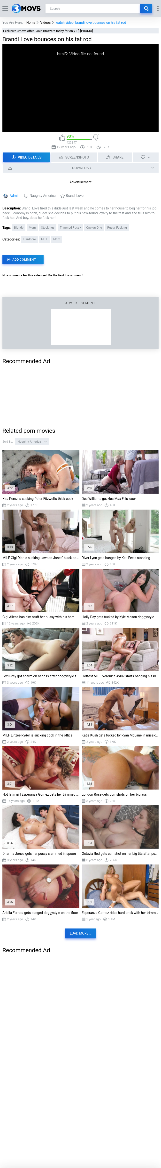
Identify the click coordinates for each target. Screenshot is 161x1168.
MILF (44, 239)
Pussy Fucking (117, 227)
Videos (45, 22)
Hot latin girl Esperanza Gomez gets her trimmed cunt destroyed (40, 794)
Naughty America (43, 196)
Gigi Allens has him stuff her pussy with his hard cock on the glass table (40, 617)
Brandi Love (75, 196)
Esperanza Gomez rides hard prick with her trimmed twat (120, 913)
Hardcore (29, 239)
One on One (94, 227)
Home (31, 22)
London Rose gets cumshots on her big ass (114, 794)
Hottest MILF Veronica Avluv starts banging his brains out (120, 676)
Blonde (18, 227)
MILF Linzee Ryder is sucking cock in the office (37, 735)
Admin (14, 196)
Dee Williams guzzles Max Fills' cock (109, 499)
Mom (32, 227)
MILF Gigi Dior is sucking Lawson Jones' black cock (40, 558)
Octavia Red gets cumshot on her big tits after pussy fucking (120, 854)
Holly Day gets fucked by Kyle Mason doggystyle (118, 617)
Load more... (80, 933)
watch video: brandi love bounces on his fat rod (90, 22)
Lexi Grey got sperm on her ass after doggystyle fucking (40, 676)
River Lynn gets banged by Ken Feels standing (116, 558)
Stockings (47, 227)
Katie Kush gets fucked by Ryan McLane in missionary (120, 735)
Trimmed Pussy (70, 227)
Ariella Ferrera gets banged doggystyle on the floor (40, 913)
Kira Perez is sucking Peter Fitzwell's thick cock (37, 499)
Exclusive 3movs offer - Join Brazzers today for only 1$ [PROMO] (48, 31)
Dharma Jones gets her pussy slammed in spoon (39, 854)
